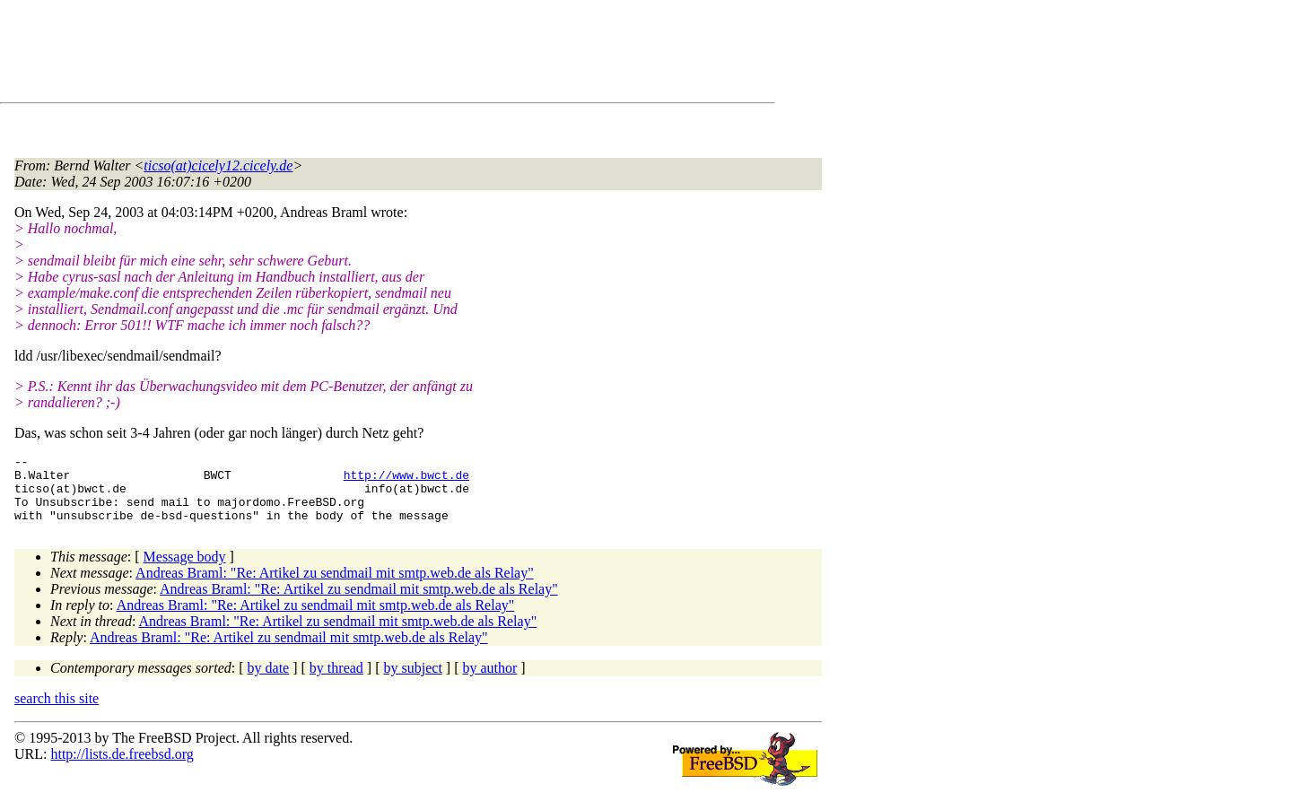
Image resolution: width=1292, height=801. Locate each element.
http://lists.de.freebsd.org (121, 767)
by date (269, 681)
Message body (185, 570)
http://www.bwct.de (406, 480)
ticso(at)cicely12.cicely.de (218, 165)
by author (489, 681)
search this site (56, 711)
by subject (413, 681)
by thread (336, 681)
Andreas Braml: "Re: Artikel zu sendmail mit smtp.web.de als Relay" (334, 586)
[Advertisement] (341, 54)
